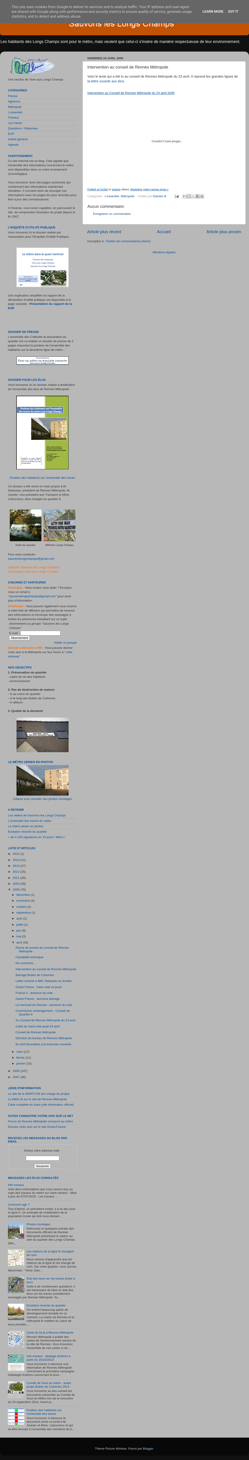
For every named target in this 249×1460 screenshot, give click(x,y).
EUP (11, 133)
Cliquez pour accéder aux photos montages (42, 799)
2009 (16, 889)
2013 (16, 865)
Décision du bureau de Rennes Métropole (44, 1038)
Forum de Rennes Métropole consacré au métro (40, 1121)
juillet (20, 924)
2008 (16, 1071)
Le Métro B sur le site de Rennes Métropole (37, 1099)
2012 (16, 871)
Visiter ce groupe (65, 642)
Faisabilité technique (29, 957)
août (19, 918)
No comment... (26, 963)
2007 (16, 1077)
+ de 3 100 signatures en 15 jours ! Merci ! (36, 837)
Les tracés (15, 123)
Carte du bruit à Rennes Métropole (49, 1332)
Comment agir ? (19, 1204)
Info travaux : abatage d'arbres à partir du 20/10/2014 (48, 1357)
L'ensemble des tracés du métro (29, 820)
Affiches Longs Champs (59, 545)
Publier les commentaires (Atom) (128, 241)
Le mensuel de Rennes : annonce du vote (44, 1005)
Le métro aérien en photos (26, 826)
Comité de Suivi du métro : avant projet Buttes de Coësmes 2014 (48, 1384)
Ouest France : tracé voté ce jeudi (39, 987)
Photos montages (38, 1224)
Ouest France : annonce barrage (38, 998)
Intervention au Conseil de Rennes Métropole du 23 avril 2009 (130, 93)
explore (116, 189)
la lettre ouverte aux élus (105, 81)
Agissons (14, 101)
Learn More (213, 11)
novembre (23, 900)
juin (19, 930)
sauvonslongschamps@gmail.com (31, 558)
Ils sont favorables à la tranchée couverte (43, 1044)
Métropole (127, 196)
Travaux (13, 117)
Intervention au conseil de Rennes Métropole (46, 969)
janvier (21, 1063)
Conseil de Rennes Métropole (36, 1032)
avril (19, 942)
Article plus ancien (223, 231)
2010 (16, 883)
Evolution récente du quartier (27, 831)
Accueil (164, 231)
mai (19, 936)
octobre (21, 906)
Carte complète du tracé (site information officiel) (41, 1104)
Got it (233, 11)
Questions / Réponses (23, 128)
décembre (23, 894)
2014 (16, 860)
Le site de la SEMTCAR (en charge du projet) (38, 1093)
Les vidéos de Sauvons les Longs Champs (37, 815)
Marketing (136, 189)
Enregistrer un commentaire (112, 214)
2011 (16, 877)
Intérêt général (18, 139)
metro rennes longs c (155, 189)
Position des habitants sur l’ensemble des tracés (42, 477)
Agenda (13, 144)
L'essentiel (112, 196)
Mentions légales (164, 252)
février (21, 1057)
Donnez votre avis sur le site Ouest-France (37, 1126)
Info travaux (16, 1185)
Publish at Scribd (97, 189)
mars (20, 1051)
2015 (16, 854)
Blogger (148, 1448)
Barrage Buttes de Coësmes (35, 975)
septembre (24, 912)
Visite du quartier (25, 545)
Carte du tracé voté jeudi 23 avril (38, 1026)
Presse (12, 96)
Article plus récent (104, 231)
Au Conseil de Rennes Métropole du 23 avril (45, 1020)
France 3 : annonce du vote (34, 993)
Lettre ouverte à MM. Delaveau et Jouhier (44, 981)
